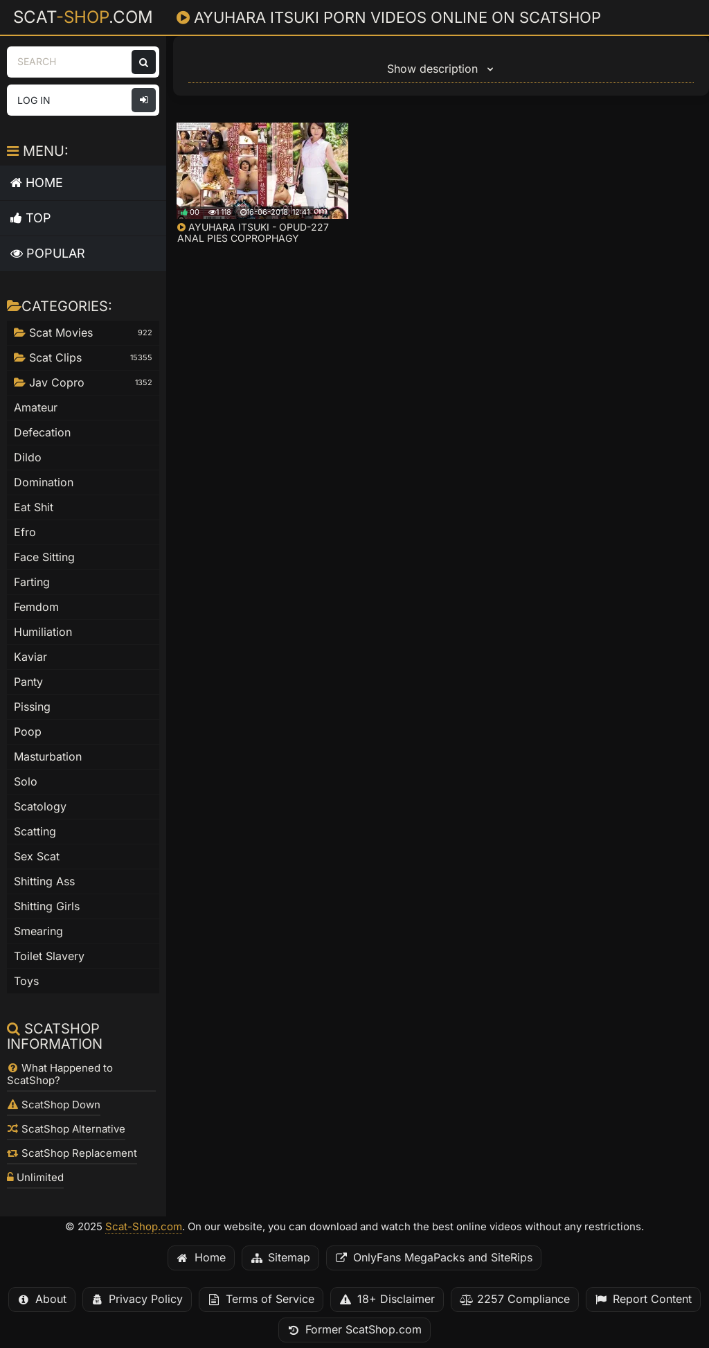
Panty (28, 682)
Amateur (35, 407)
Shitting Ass (44, 881)
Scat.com (83, 16)
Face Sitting (44, 557)
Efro (25, 532)
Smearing (38, 931)
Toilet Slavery (49, 956)
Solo (25, 781)
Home (36, 182)
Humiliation (43, 632)
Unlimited (35, 1177)
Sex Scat (37, 856)
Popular (47, 253)
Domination (43, 482)
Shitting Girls (47, 906)
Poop (28, 731)
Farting (32, 582)
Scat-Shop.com (143, 1227)
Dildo (28, 457)
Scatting (35, 831)
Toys (26, 981)
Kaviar (30, 657)
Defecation (42, 432)
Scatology (40, 806)
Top (30, 218)
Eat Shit (33, 507)
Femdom (36, 607)
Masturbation (48, 756)
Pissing (32, 706)
